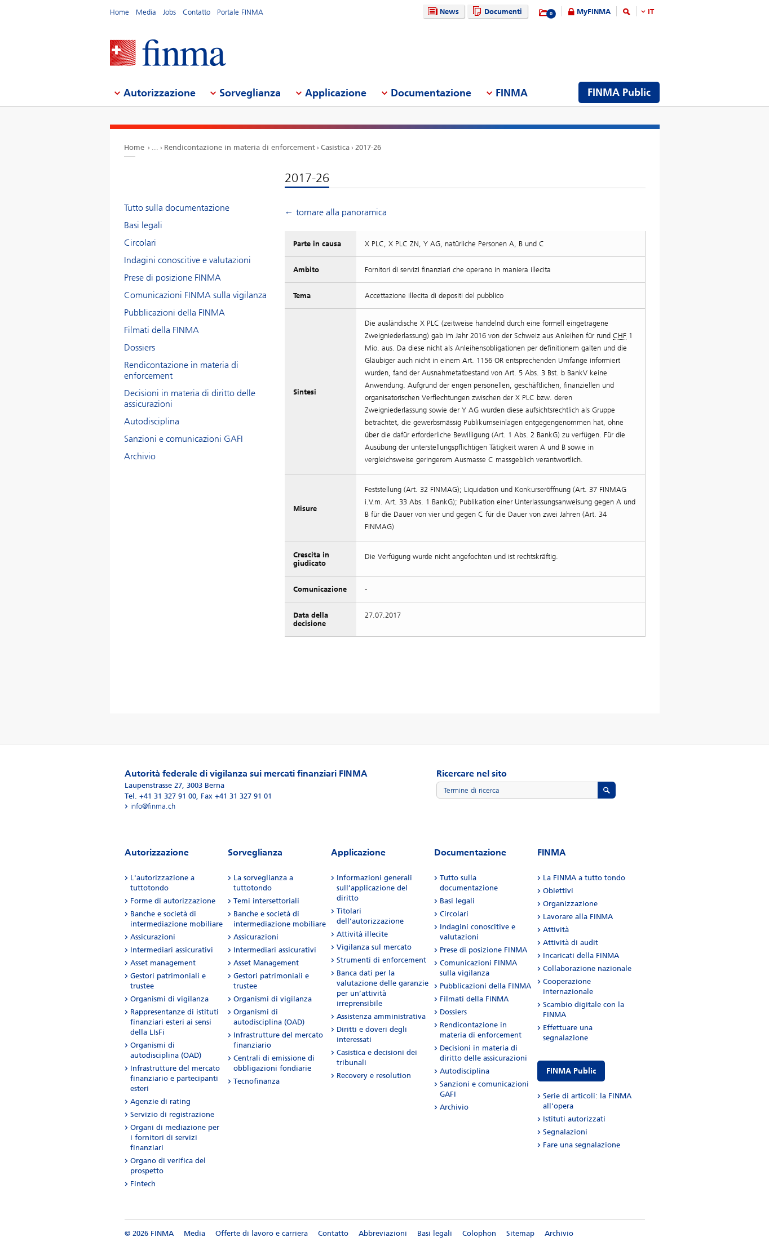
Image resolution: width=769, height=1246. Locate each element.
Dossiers (139, 347)
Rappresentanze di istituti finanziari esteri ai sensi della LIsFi (174, 1022)
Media (146, 12)
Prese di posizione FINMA (172, 277)
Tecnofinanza (256, 1081)
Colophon (479, 1233)
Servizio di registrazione (172, 1114)
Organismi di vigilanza (169, 999)
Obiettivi (558, 890)
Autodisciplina (151, 421)
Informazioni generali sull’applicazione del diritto (374, 887)
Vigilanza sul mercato (374, 947)
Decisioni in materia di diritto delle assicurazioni (189, 398)
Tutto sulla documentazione (176, 207)
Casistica (335, 147)
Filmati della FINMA (161, 330)
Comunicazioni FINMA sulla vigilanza (195, 295)
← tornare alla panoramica (336, 212)
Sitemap (520, 1233)
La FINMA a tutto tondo (584, 877)
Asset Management (266, 963)
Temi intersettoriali (266, 901)
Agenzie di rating (160, 1101)
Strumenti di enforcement (381, 960)
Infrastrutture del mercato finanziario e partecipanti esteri (175, 1078)
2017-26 (368, 147)
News (442, 11)
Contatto (196, 12)
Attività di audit (570, 942)
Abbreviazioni (383, 1233)
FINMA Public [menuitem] (619, 92)
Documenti (496, 11)
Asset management (163, 963)
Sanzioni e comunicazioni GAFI (183, 438)
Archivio (140, 456)
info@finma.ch (152, 806)
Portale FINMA (240, 12)
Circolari (140, 242)
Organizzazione (570, 903)
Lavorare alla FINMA (578, 916)
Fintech (143, 1184)
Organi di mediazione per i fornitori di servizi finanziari (174, 1137)
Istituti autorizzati (574, 1119)
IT (651, 11)
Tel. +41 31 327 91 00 (160, 796)
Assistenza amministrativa (381, 1016)
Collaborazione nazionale (587, 968)
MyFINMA (594, 11)
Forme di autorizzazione (172, 901)
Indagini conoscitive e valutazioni (187, 260)
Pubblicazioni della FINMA (174, 312)
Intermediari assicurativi (171, 950)
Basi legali (143, 225)
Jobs (169, 12)
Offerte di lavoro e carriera (261, 1233)
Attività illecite (362, 934)
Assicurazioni (152, 937)
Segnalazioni (565, 1132)
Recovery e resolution (374, 1075)
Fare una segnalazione (581, 1145)
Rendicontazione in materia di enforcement (239, 147)
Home (119, 12)
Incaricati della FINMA (581, 955)
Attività (556, 929)
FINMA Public (571, 1071)
